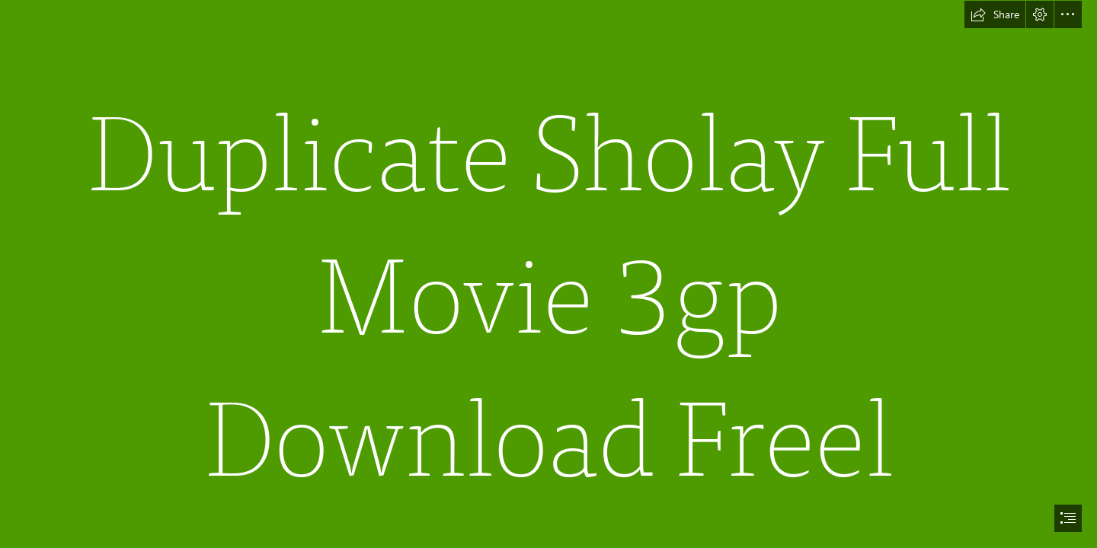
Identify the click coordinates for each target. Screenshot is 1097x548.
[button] (994, 14)
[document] (548, 274)
